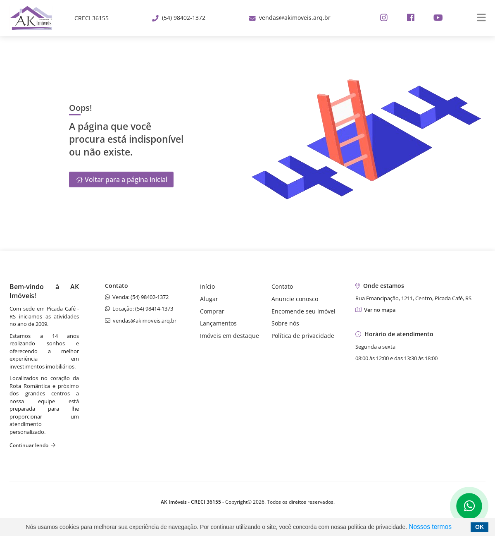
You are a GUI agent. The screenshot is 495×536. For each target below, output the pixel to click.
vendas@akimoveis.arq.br (290, 18)
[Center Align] (478, 18)
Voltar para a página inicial (121, 179)
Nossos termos (430, 526)
